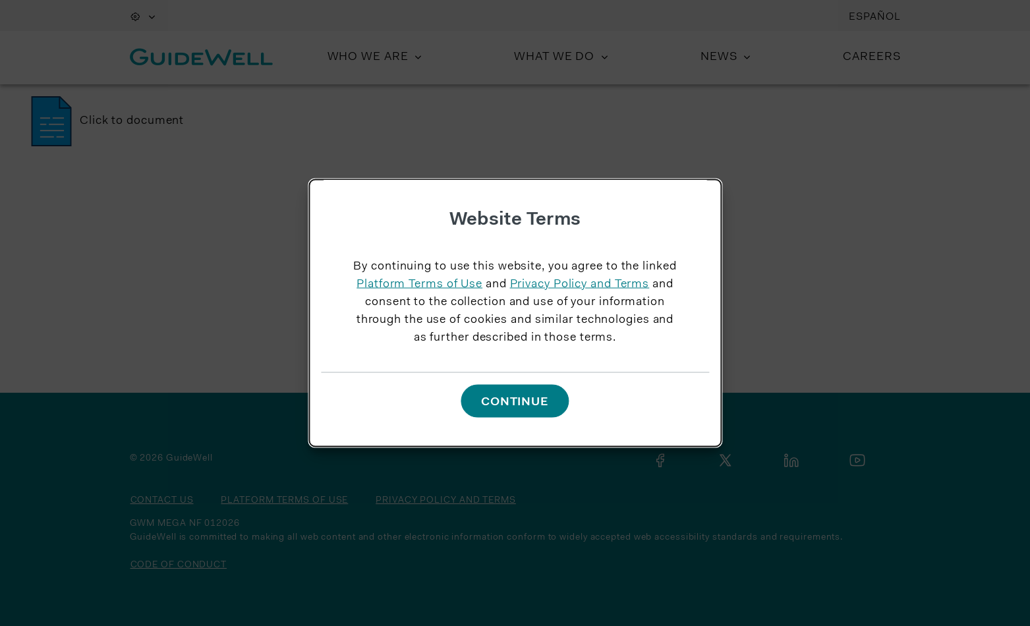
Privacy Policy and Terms (580, 285)
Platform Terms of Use (419, 285)
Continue (515, 402)
